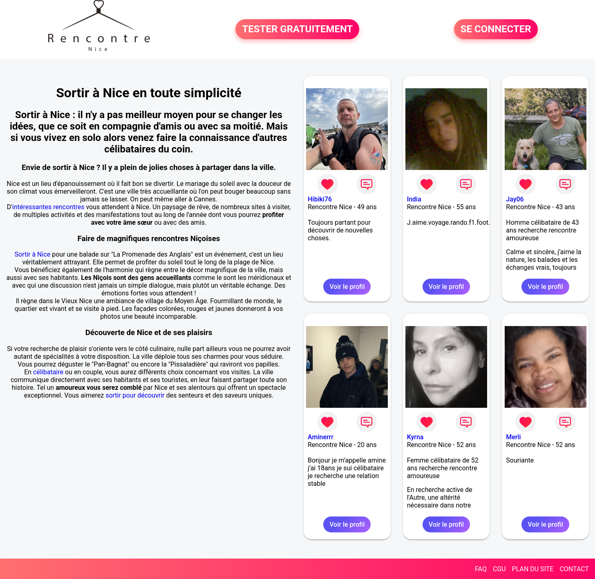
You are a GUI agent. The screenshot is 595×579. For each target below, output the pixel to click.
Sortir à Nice (32, 254)
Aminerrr (320, 437)
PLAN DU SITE (533, 569)
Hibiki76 (320, 199)
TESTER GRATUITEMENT (297, 29)
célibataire (48, 372)
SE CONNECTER (496, 29)
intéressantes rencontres (48, 207)
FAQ (481, 569)
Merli (513, 437)
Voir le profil (347, 287)
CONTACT (574, 569)
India (414, 199)
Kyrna (415, 437)
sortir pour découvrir (134, 395)
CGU (499, 569)
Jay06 (514, 199)
